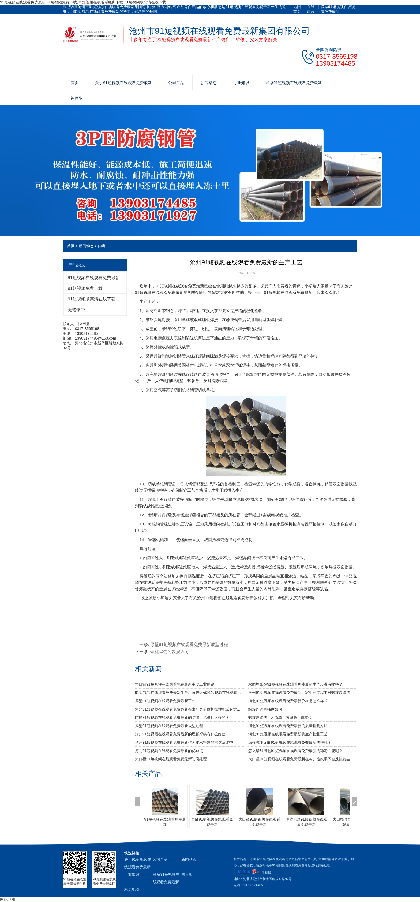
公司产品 (176, 82)
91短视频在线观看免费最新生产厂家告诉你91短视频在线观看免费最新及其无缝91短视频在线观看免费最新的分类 (189, 692)
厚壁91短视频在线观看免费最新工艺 (165, 701)
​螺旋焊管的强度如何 (265, 709)
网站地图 (7, 899)
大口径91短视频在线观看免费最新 (259, 822)
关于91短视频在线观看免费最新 (123, 82)
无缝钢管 (76, 309)
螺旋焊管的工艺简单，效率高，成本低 (280, 717)
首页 (75, 82)
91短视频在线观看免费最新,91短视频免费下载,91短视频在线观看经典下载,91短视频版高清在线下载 (83, 2)
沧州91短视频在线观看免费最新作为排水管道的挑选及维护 (184, 742)
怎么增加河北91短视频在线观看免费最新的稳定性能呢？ (295, 751)
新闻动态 (209, 82)
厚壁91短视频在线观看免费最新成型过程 (189, 644)
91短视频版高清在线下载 (91, 299)
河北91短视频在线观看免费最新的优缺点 (169, 751)
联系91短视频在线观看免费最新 (338, 9)
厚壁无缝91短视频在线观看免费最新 (306, 822)
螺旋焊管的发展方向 (169, 651)
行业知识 (241, 82)
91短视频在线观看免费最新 (94, 277)
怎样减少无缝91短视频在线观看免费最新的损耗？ (289, 742)
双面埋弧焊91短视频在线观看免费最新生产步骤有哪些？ (295, 684)
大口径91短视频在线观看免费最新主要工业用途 (174, 684)
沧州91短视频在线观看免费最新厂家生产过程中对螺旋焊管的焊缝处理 (302, 692)
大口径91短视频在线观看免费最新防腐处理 (171, 759)
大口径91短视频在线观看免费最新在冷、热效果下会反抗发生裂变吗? (302, 759)
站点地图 (131, 889)
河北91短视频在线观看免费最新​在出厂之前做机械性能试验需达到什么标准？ (189, 709)
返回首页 (297, 9)
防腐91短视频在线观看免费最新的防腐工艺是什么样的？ (182, 717)
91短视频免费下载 (85, 288)
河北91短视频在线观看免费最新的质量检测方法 (288, 726)
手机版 (266, 873)
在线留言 (310, 9)
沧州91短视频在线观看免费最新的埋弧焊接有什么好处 (180, 734)
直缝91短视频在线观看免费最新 (212, 822)
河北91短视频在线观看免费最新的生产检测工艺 (288, 734)
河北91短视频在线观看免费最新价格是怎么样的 (288, 701)
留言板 (77, 97)
